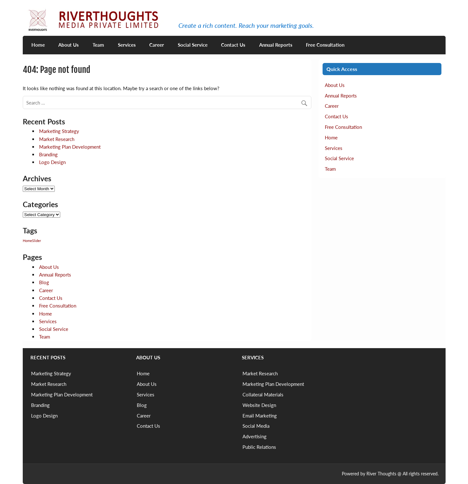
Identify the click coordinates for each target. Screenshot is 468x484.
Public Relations (259, 447)
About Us (68, 45)
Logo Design (52, 162)
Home (38, 45)
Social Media (255, 426)
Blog (44, 282)
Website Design (259, 405)
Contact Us (233, 45)
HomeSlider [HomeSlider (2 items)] (32, 240)
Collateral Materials (262, 394)
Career (156, 45)
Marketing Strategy (59, 131)
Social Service (193, 45)
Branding (48, 154)
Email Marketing (259, 415)
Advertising (254, 436)
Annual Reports (275, 45)
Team (98, 45)
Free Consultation (325, 45)
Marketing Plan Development (70, 147)
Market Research (56, 139)
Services (127, 45)
